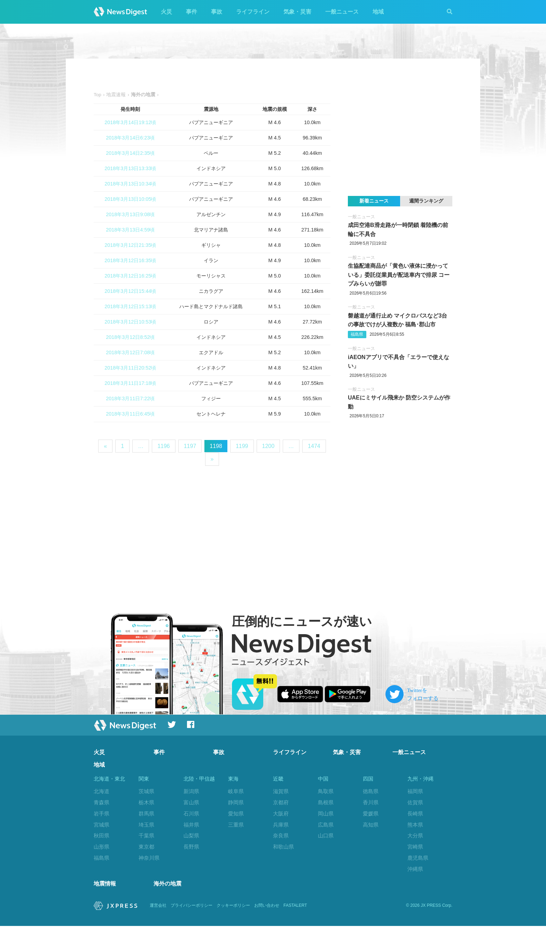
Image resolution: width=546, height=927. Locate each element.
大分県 (415, 835)
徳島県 (371, 791)
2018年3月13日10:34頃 (130, 184)
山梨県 (191, 835)
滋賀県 (281, 791)
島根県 (326, 802)
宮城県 (101, 825)
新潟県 (191, 791)
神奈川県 (149, 858)
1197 (190, 446)
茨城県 (146, 791)
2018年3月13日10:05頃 (130, 199)
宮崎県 (415, 847)
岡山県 (326, 813)
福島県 (357, 334)
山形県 (101, 847)
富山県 (191, 802)
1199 (242, 446)
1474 (314, 446)
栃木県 (146, 802)
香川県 (371, 802)
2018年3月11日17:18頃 (130, 383)
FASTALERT (295, 906)
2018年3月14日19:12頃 (130, 122)
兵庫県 (281, 825)
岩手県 (101, 813)
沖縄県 (415, 869)
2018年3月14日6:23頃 (130, 137)
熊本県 (415, 825)
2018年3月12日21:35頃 (130, 245)
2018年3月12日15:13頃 (130, 306)
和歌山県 (283, 847)
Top (97, 94)
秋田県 (101, 835)
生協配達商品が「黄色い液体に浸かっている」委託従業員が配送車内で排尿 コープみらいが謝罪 (399, 275)
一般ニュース (342, 12)
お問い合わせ (266, 906)
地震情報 (105, 885)
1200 (268, 446)
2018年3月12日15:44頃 (130, 291)
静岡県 (236, 802)
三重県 (236, 825)
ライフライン (253, 12)
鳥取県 (326, 791)
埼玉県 (146, 825)
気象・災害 (297, 12)
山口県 (326, 835)
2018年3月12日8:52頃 (130, 337)
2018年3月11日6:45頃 (130, 414)
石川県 (191, 813)
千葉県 (146, 835)
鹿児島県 (417, 858)
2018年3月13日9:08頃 (130, 214)
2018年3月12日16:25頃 (130, 276)
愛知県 (236, 813)
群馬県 (146, 813)
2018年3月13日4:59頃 (130, 230)
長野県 (191, 847)
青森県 (101, 802)
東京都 (146, 847)
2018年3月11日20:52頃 (130, 368)
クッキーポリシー (233, 906)
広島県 (326, 825)
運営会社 (158, 906)
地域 (378, 12)
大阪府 (281, 813)
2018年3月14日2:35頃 (130, 153)
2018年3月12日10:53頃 (130, 322)
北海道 (101, 791)
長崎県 (415, 813)
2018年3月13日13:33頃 (130, 168)
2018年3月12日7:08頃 (130, 352)
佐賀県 (415, 802)
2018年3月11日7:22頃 (130, 398)
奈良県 (281, 835)
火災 (166, 12)
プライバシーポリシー (191, 906)
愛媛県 (371, 813)
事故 (216, 12)
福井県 (191, 825)
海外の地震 (167, 885)
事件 (191, 12)
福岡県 (415, 791)
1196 (163, 446)
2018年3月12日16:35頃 (130, 260)
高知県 (371, 825)
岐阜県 (236, 791)
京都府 (281, 802)
